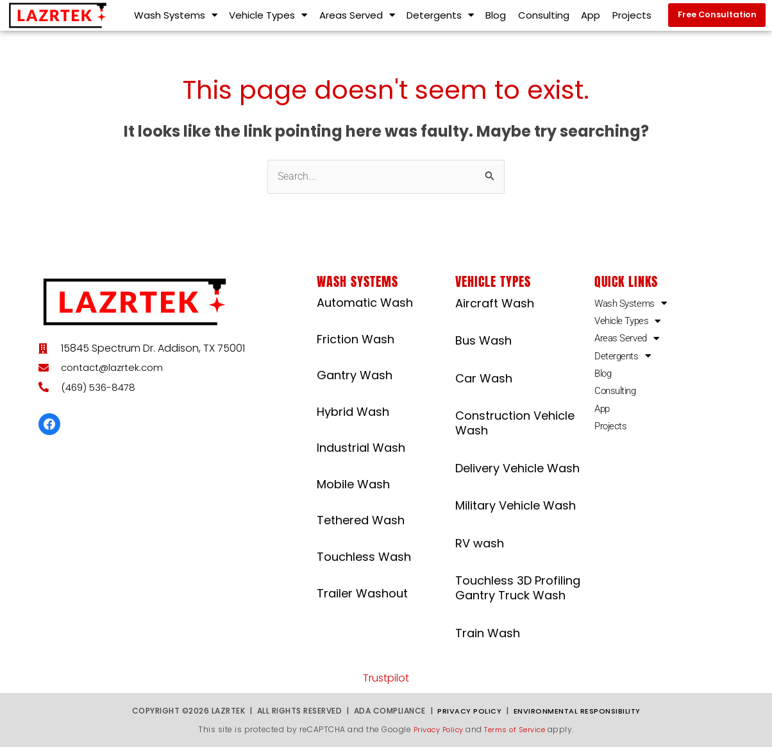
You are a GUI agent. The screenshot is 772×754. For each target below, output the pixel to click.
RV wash (479, 550)
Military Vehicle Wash (515, 512)
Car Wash (483, 385)
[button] (716, 18)
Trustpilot (386, 685)
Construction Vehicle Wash (515, 429)
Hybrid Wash (353, 418)
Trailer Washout (362, 600)
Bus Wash (483, 347)
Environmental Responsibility (577, 717)
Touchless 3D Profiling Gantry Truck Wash (517, 594)
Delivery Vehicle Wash (517, 475)
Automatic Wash (365, 309)
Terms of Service (517, 735)
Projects (631, 18)
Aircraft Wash (494, 310)
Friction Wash (355, 346)
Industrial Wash (361, 455)
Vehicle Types (268, 18)
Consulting (543, 18)
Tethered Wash (361, 527)
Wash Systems (175, 18)
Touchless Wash (364, 563)
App (590, 18)
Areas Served (357, 18)
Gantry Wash (354, 381)
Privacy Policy (468, 717)
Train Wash (487, 639)
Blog (495, 18)
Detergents (440, 18)
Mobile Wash (353, 491)
